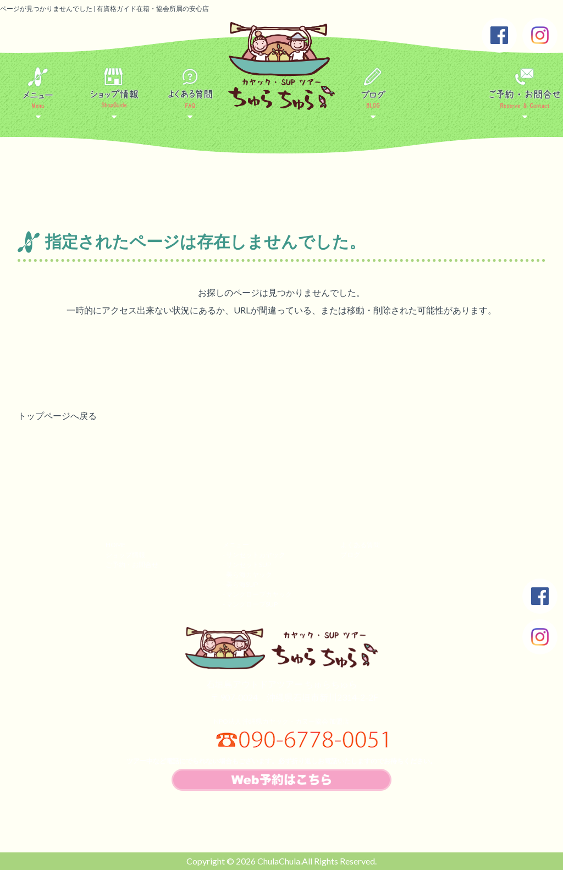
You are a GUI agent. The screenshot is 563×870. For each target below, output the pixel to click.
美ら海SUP (242, 584)
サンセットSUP (248, 564)
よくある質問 (360, 545)
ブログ (350, 554)
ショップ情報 (125, 554)
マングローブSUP (252, 604)
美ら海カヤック (249, 574)
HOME (116, 545)
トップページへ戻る (57, 415)
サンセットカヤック (255, 554)
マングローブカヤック (259, 594)
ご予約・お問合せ (132, 564)
